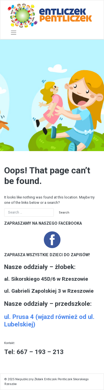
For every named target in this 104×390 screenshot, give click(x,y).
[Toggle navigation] (13, 32)
